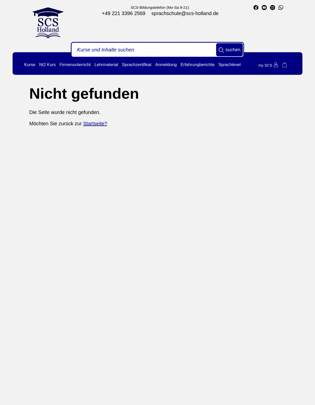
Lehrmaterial (106, 64)
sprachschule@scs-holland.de (184, 13)
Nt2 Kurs (47, 64)
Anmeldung (166, 64)
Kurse (29, 64)
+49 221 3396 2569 (123, 13)
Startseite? (95, 123)
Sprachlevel (229, 64)
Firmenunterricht (75, 64)
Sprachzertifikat (136, 64)
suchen (229, 49)
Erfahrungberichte (197, 64)
